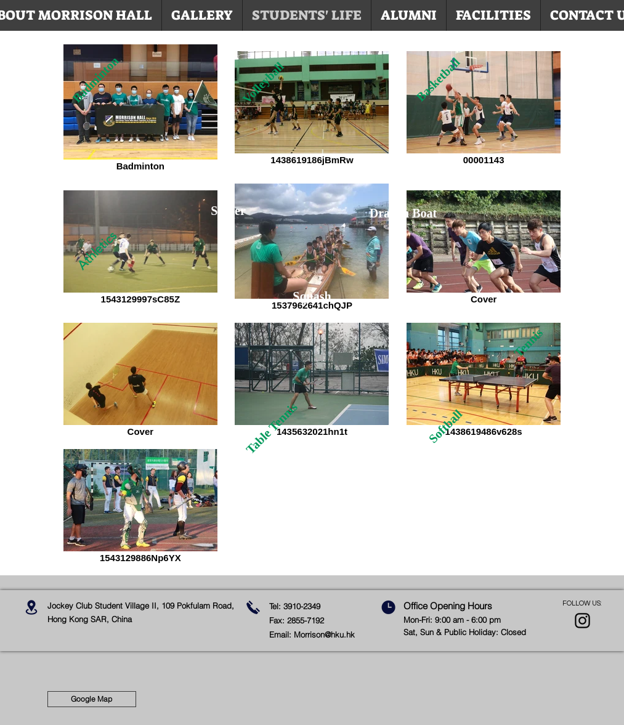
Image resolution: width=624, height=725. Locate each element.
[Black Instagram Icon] (582, 620)
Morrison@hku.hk (324, 634)
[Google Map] (91, 699)
